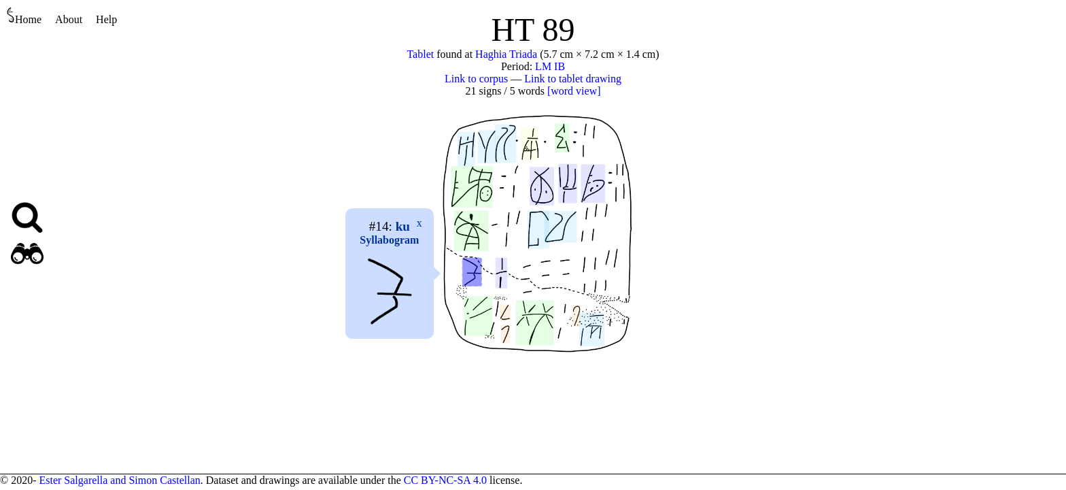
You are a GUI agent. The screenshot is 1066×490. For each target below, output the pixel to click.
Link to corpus (476, 78)
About (68, 19)
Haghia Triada (506, 54)
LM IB (550, 66)
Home (24, 16)
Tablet (420, 54)
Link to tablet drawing (572, 78)
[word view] (574, 91)
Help (106, 19)
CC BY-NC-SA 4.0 (445, 480)
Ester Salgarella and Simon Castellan (119, 480)
